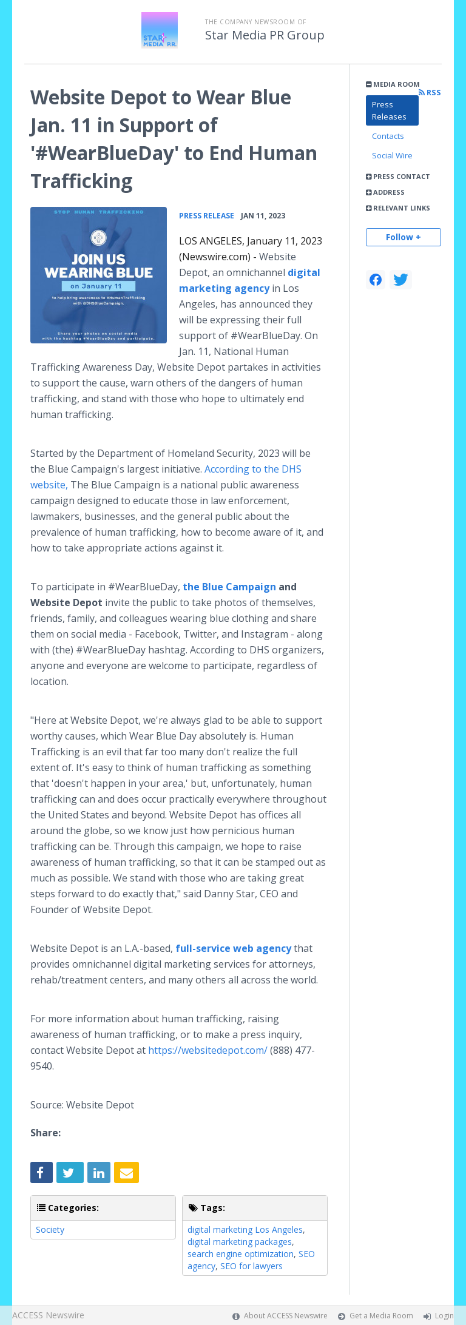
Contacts (388, 135)
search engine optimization (240, 1253)
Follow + (403, 237)
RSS (430, 92)
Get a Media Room (381, 1315)
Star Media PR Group (265, 35)
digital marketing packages (239, 1241)
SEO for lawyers (251, 1266)
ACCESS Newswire (48, 1315)
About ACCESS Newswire (286, 1315)
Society (50, 1229)
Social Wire (392, 155)
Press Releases (389, 110)
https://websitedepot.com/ (208, 1050)
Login (444, 1315)
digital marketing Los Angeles (245, 1229)
